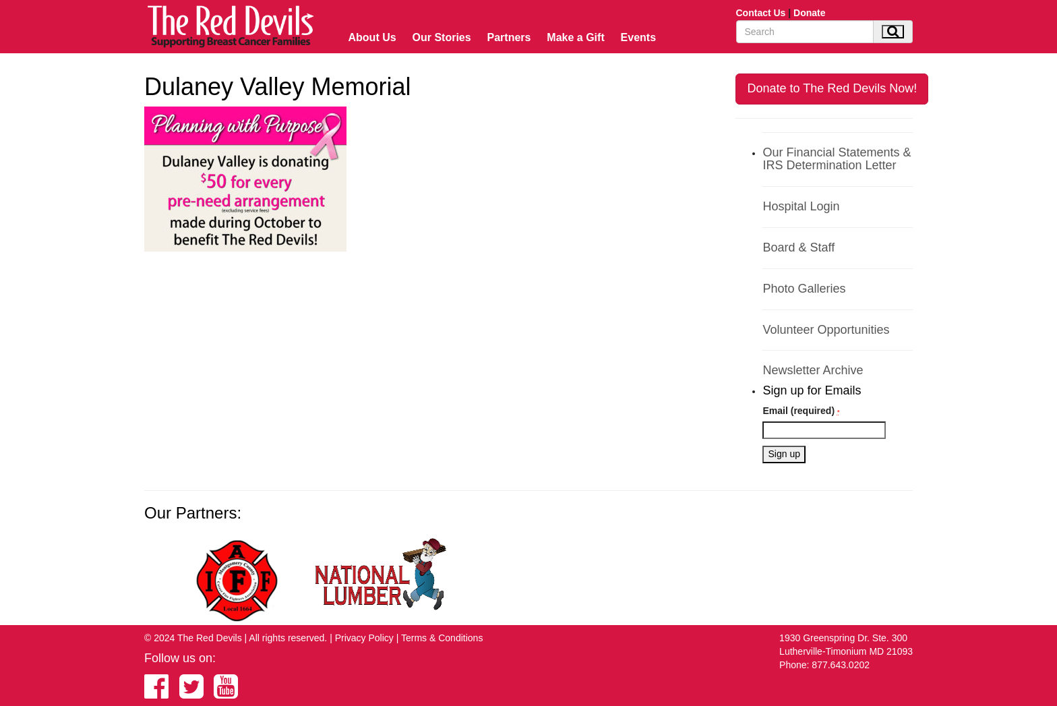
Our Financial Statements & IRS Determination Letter (836, 159)
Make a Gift (575, 37)
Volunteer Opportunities (825, 329)
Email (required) (800, 410)
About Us (372, 37)
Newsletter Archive (812, 370)
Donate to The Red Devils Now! (832, 88)
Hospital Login (800, 206)
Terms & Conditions (442, 638)
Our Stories (442, 37)
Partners (509, 37)
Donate (809, 12)
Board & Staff (798, 247)
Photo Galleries (803, 288)
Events (638, 37)
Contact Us (761, 12)
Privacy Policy (364, 638)
